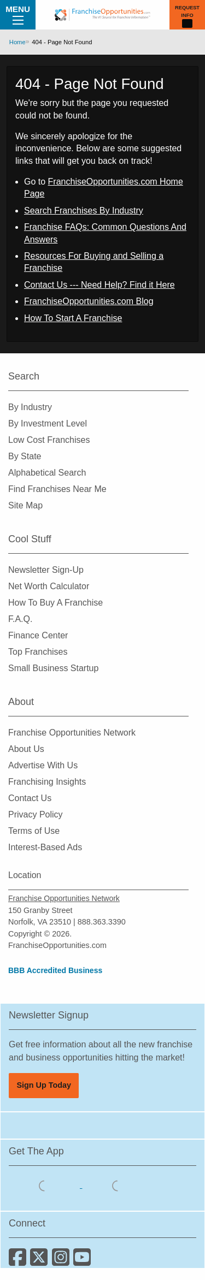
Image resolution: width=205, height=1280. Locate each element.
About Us (26, 749)
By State (24, 456)
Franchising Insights (47, 781)
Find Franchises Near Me (57, 489)
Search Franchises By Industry (83, 210)
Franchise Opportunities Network (72, 732)
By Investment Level (47, 423)
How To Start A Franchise (73, 318)
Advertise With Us (43, 765)
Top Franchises (38, 651)
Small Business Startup (53, 668)
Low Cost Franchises (49, 440)
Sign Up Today (43, 1085)
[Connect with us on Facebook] (19, 1261)
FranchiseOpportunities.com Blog (89, 301)
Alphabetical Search (47, 472)
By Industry (30, 407)
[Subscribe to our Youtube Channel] (82, 1261)
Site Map (25, 505)
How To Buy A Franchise (55, 602)
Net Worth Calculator (48, 586)
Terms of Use (34, 830)
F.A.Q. (20, 619)
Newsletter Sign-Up (46, 569)
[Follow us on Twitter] (40, 1261)
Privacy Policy (35, 814)
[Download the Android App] (117, 1184)
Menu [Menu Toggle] (17, 14)
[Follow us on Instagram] (62, 1261)
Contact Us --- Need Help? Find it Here (99, 284)
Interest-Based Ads (45, 847)
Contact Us (29, 798)
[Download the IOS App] (45, 1184)
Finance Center (38, 635)
